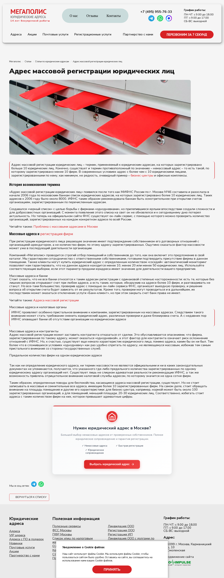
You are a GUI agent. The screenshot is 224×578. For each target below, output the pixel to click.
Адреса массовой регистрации (56, 300)
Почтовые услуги (55, 34)
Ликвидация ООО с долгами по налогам (131, 540)
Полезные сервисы (66, 526)
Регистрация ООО (121, 530)
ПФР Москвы (62, 534)
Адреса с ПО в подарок (26, 539)
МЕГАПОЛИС (28, 11)
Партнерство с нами (138, 34)
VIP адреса (17, 535)
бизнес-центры (142, 175)
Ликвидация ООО (121, 526)
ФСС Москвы (62, 530)
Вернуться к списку (30, 497)
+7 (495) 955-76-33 (156, 12)
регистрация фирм (56, 234)
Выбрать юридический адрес (112, 464)
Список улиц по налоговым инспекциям (72, 540)
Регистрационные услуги (92, 34)
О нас (74, 16)
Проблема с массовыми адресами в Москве (65, 226)
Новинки (15, 543)
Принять (112, 569)
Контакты (114, 16)
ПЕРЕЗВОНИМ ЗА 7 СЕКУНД (187, 34)
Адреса (16, 34)
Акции (32, 34)
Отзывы (92, 16)
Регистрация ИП (120, 534)
